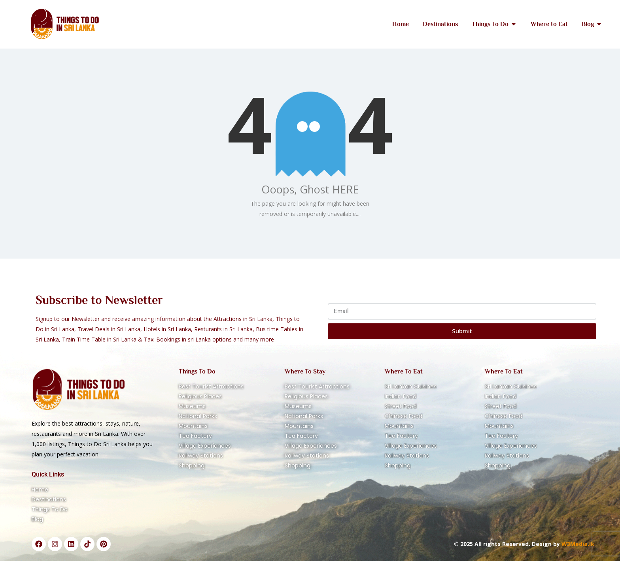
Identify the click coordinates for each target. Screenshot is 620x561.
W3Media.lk (577, 544)
